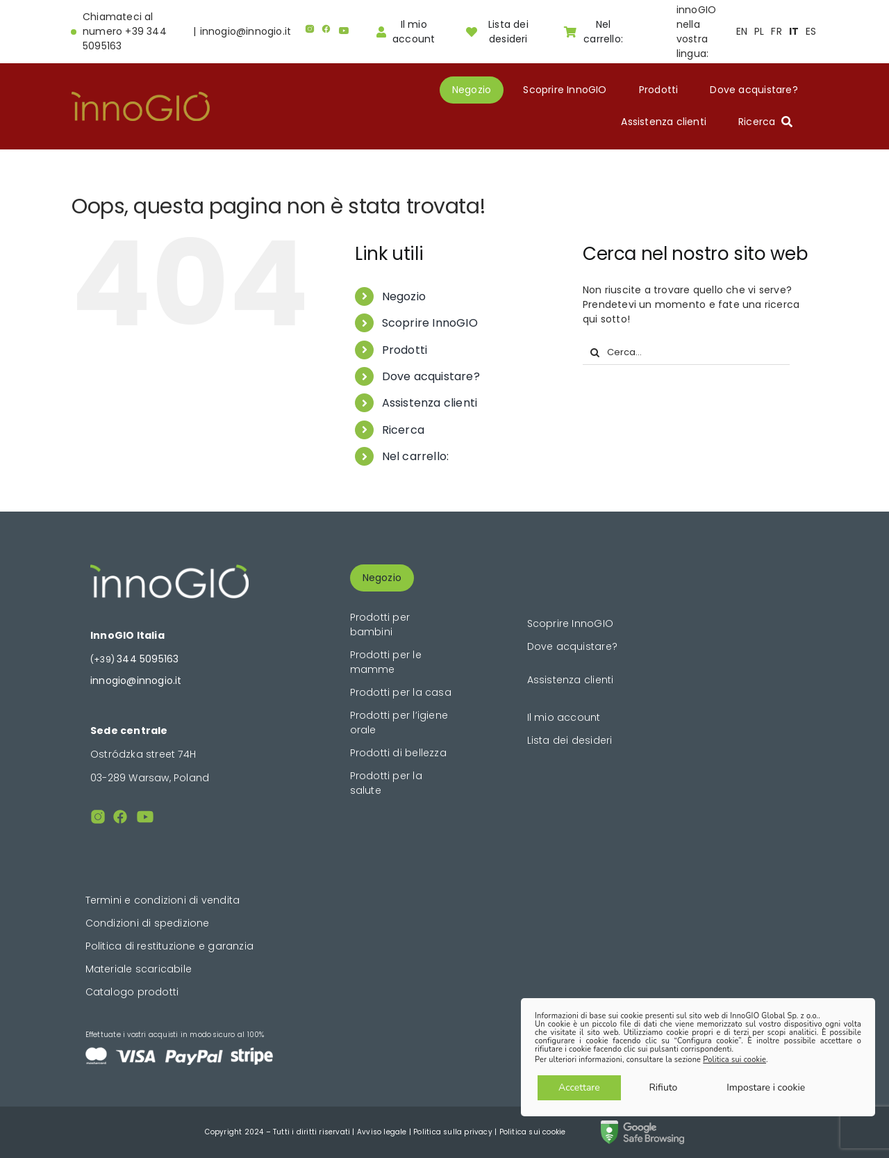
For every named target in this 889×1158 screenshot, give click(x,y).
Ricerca (403, 430)
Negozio (404, 296)
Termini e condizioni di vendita (162, 900)
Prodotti (405, 350)
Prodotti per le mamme (386, 662)
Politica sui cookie (532, 1132)
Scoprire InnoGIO (430, 323)
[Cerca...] (686, 353)
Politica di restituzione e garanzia (169, 946)
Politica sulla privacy (452, 1132)
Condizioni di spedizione (147, 923)
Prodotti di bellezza (398, 753)
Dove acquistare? (431, 376)
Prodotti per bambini (380, 624)
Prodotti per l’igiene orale (399, 722)
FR (776, 31)
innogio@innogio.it (246, 31)
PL (759, 31)
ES (811, 31)
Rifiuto (663, 1087)
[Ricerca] (768, 121)
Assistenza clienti (430, 403)
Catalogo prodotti (132, 992)
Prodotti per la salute (386, 783)
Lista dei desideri (570, 740)
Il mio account (564, 717)
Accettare (579, 1087)
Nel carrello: (415, 456)
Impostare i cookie (765, 1087)
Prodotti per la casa (400, 692)
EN (741, 31)
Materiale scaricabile (138, 969)
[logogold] (141, 97)
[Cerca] (595, 353)
